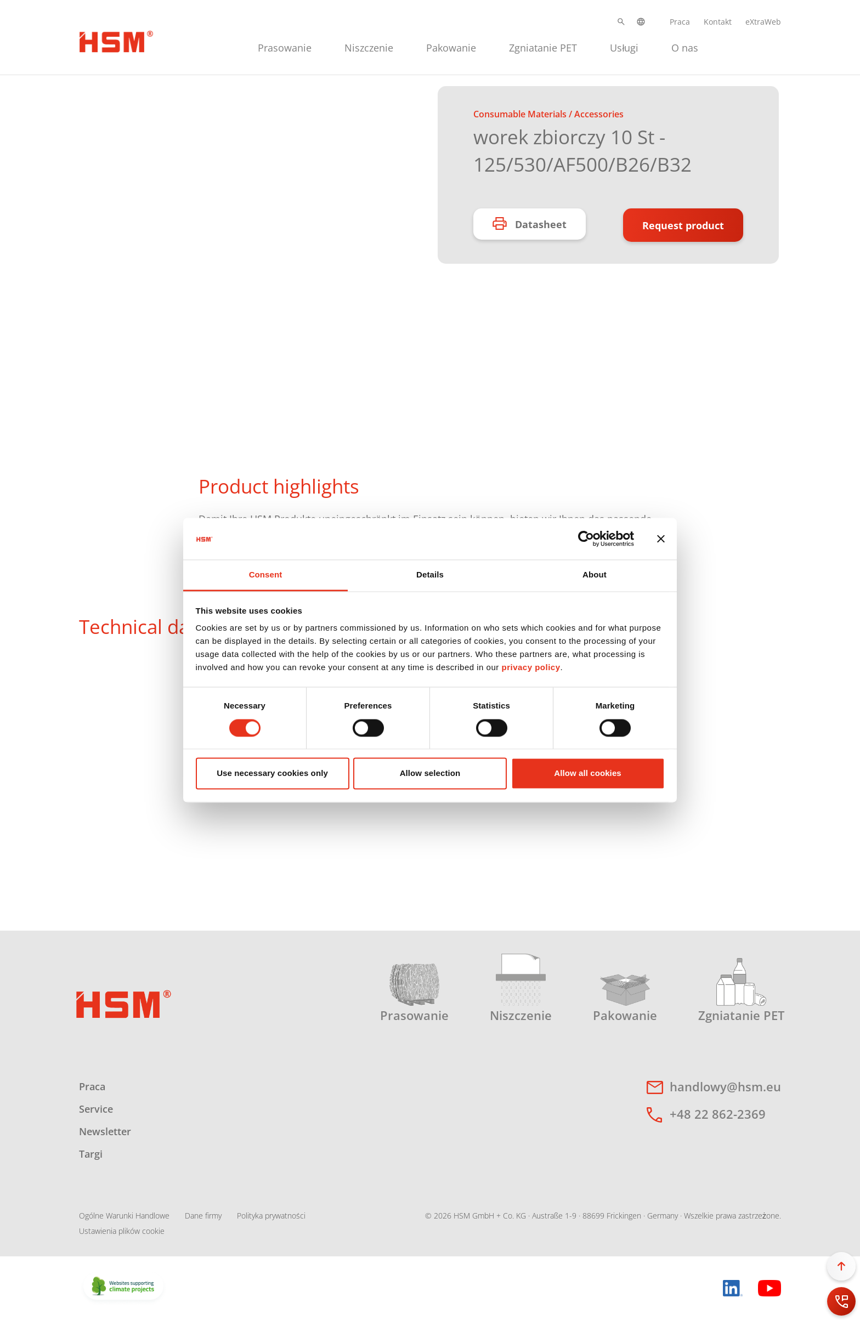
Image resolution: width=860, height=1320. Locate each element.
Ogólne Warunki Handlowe (124, 1215)
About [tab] (594, 575)
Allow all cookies (587, 773)
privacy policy (530, 667)
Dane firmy (203, 1215)
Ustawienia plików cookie (122, 1231)
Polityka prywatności (271, 1215)
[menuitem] (285, 46)
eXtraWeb (763, 21)
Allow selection (430, 773)
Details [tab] (430, 575)
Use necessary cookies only (272, 773)
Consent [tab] (265, 575)
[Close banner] (661, 538)
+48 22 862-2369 (718, 1114)
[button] (621, 21)
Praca (680, 21)
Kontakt (718, 21)
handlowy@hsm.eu (725, 1086)
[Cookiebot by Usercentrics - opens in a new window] (586, 538)
